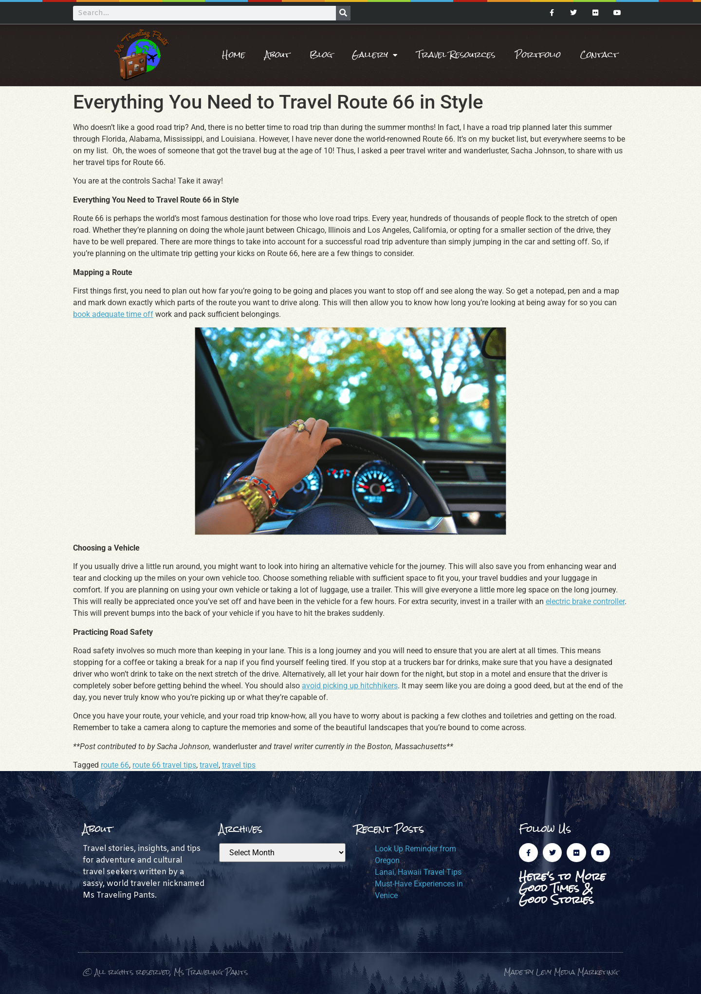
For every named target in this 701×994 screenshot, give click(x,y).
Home (233, 54)
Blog (321, 54)
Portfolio (538, 54)
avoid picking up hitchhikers (350, 685)
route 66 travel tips (164, 765)
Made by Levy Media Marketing (561, 971)
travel (209, 765)
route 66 (115, 765)
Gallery (374, 55)
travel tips (239, 765)
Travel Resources (456, 54)
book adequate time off (113, 314)
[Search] (343, 13)
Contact (599, 54)
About (277, 54)
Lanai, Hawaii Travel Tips (418, 872)
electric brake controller (585, 601)
